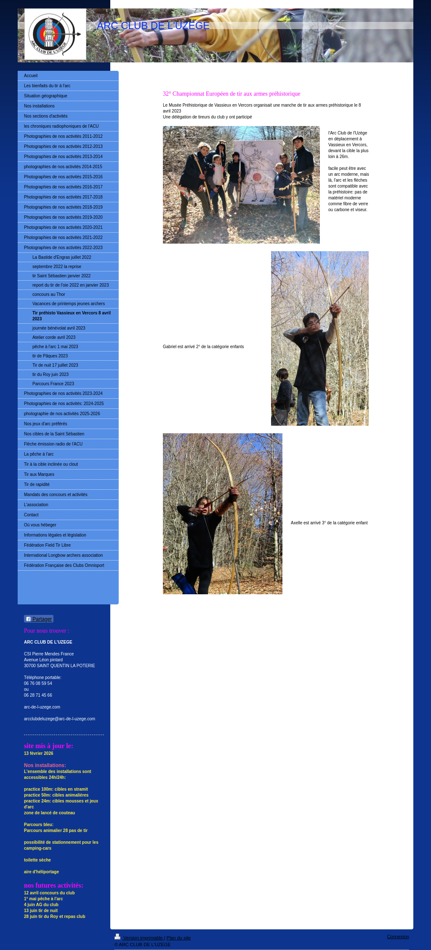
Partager (39, 619)
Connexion (398, 936)
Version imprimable (139, 937)
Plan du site (179, 937)
